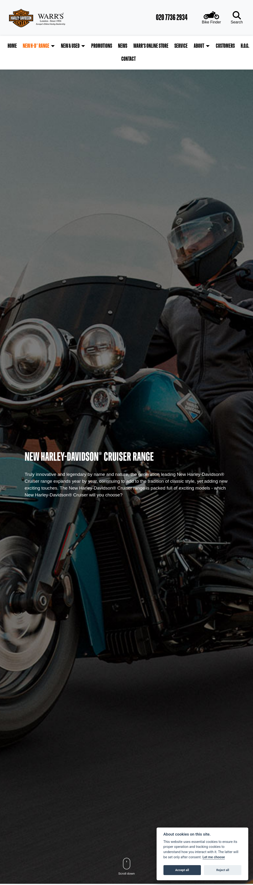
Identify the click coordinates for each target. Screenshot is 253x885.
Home (10, 46)
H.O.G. (227, 46)
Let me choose (214, 857)
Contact (243, 46)
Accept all (182, 870)
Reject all (222, 870)
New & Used (65, 46)
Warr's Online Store (140, 46)
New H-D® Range (33, 46)
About (185, 46)
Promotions (94, 46)
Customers (209, 46)
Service (169, 46)
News (114, 46)
